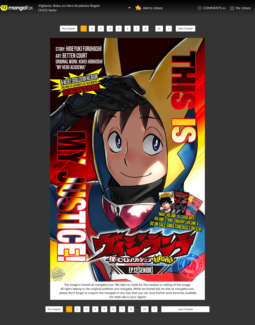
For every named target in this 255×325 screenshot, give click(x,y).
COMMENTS (214, 8)
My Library (243, 8)
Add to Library (153, 8)
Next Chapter (185, 28)
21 (159, 28)
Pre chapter (68, 28)
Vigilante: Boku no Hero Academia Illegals (69, 5)
